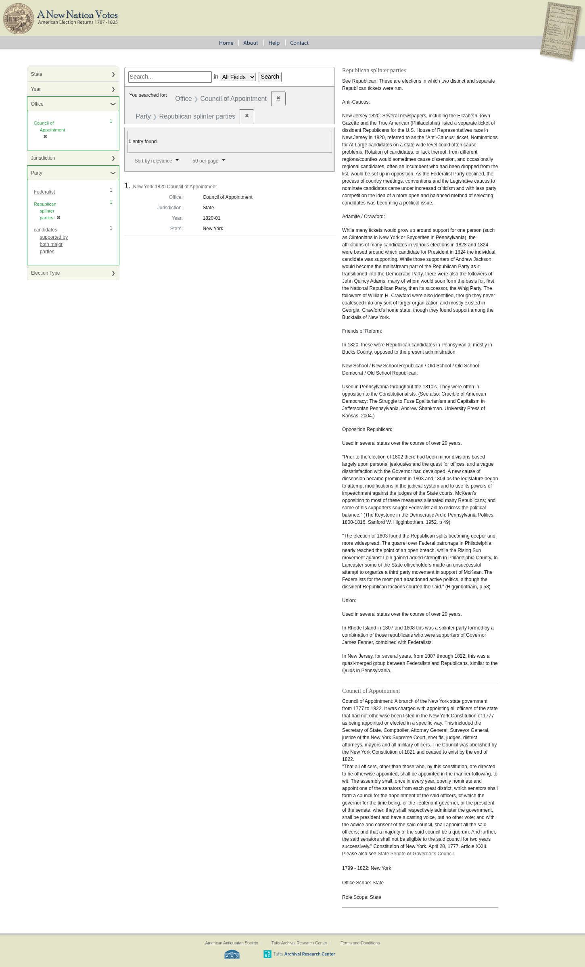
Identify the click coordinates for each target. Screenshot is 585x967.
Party (36, 173)
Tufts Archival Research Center (299, 943)
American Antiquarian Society (231, 943)
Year (36, 89)
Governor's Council (433, 854)
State (36, 74)
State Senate (391, 854)
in (216, 76)
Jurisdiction (43, 158)
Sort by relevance (153, 161)
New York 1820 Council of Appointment (175, 187)
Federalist (44, 192)
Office (37, 104)
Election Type (45, 273)
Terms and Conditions (360, 943)
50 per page (205, 161)
